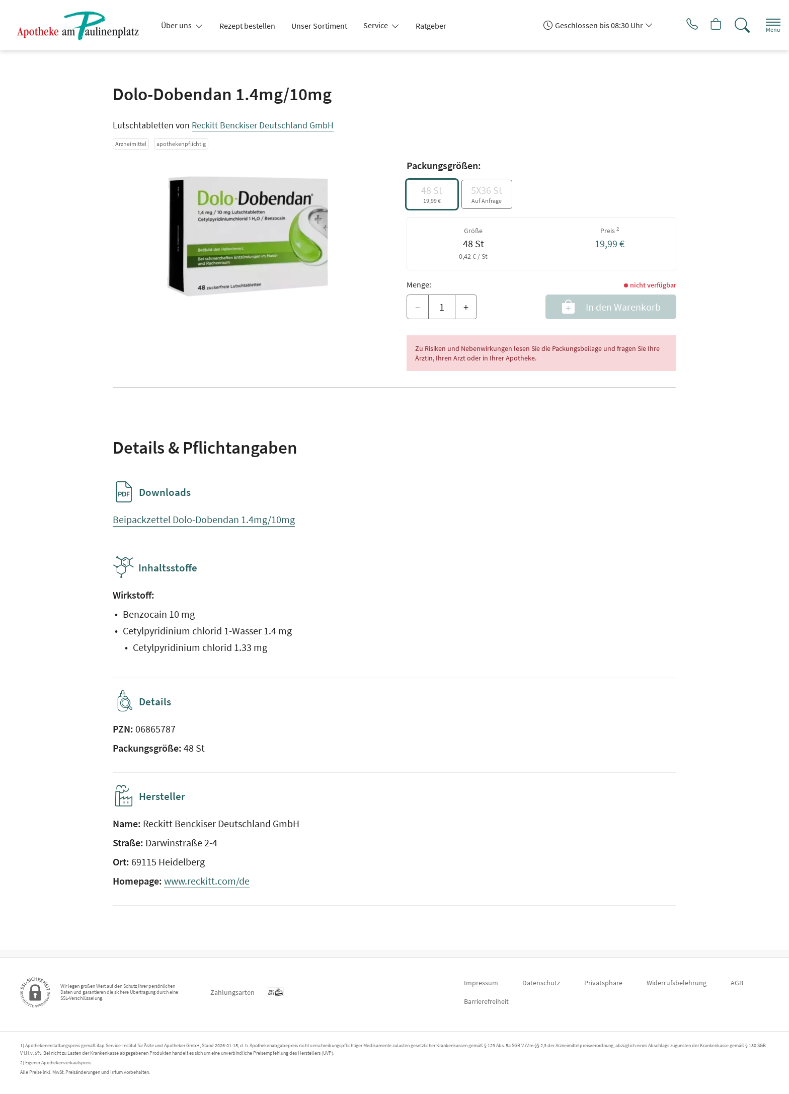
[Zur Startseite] (82, 25)
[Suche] (733, 25)
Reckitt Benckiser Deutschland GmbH (263, 125)
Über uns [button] (177, 25)
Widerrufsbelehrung (676, 982)
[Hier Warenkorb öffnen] (705, 25)
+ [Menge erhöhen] (465, 307)
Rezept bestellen (247, 26)
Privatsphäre (603, 982)
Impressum (481, 982)
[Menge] (441, 307)
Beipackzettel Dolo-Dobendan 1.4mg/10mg (204, 519)
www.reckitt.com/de (207, 888)
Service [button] (376, 25)
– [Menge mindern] (417, 307)
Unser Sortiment (319, 26)
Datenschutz (541, 982)
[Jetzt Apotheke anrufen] (677, 25)
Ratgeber (431, 26)
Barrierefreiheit (486, 1001)
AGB (737, 982)
